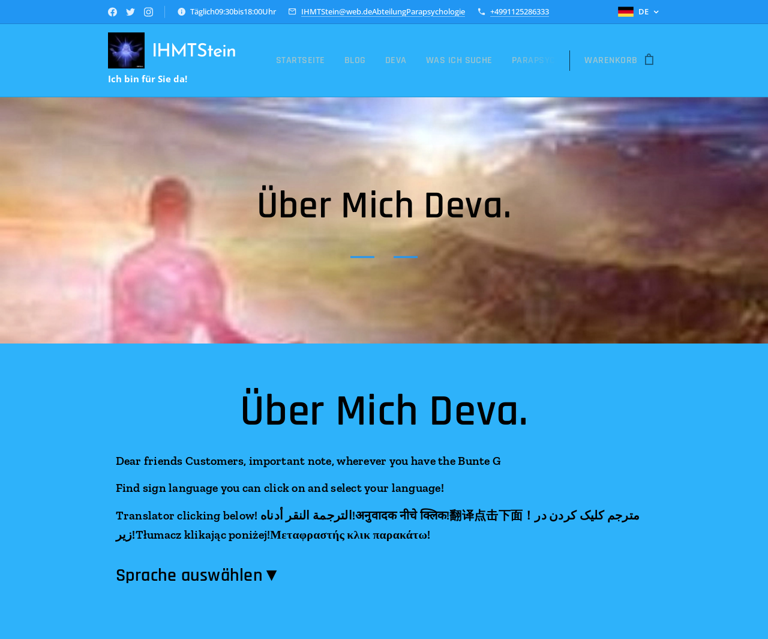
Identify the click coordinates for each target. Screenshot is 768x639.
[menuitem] (304, 61)
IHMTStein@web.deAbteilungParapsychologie (383, 11)
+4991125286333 (519, 11)
